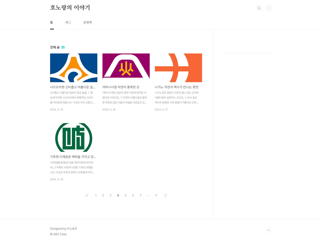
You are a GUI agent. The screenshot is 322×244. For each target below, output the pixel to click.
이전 (87, 195)
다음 (165, 195)
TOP (268, 230)
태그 (68, 22)
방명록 (87, 22)
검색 (259, 8)
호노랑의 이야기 (70, 8)
